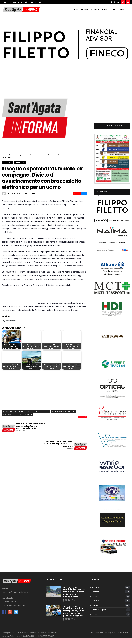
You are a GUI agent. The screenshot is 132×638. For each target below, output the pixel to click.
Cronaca (12, 2)
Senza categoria (99, 609)
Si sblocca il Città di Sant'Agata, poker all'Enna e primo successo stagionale (58, 445)
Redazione (11, 193)
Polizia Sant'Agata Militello (64, 411)
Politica (33, 2)
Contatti (90, 632)
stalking (28, 414)
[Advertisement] (44, 389)
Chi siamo (99, 632)
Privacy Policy (111, 632)
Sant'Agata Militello (12, 414)
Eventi (48, 2)
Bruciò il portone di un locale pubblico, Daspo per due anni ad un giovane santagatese (73, 612)
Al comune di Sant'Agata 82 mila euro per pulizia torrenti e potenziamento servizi (31, 427)
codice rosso (34, 411)
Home (4, 2)
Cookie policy (123, 632)
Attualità (22, 2)
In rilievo (20, 162)
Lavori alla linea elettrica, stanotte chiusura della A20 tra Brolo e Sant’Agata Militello (74, 593)
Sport (41, 2)
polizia (46, 411)
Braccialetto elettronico (14, 411)
